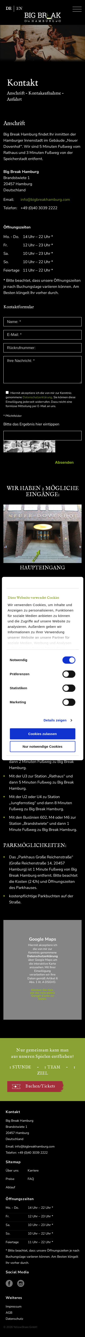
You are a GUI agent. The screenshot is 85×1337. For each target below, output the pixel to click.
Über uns (12, 1170)
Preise (10, 1179)
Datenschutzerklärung (37, 397)
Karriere (33, 1170)
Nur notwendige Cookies (43, 746)
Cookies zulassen (42, 734)
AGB (9, 1312)
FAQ (31, 1179)
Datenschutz (14, 1319)
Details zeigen (55, 720)
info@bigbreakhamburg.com (45, 199)
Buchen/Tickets (40, 1086)
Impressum (14, 1306)
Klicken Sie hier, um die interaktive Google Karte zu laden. (42, 994)
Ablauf (10, 1187)
